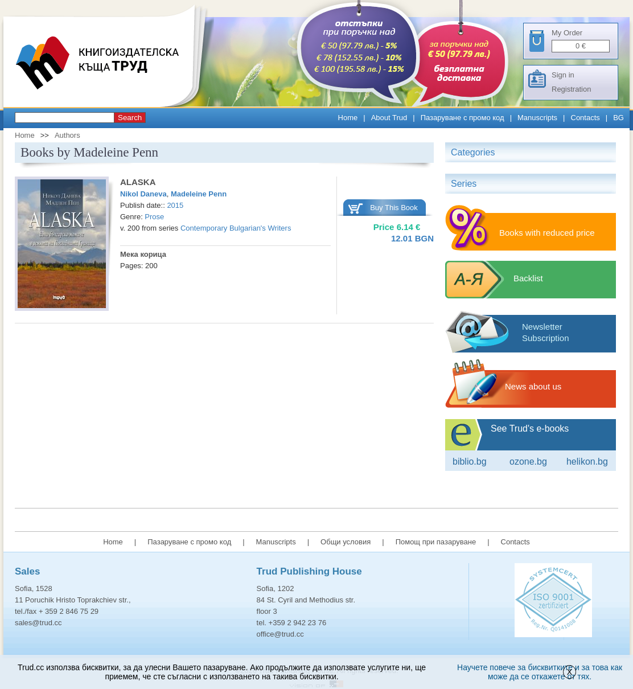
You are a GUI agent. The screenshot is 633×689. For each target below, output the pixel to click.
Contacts (585, 117)
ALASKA (138, 182)
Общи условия (345, 542)
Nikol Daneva (143, 194)
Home (348, 117)
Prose (154, 216)
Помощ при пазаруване (436, 542)
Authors (67, 135)
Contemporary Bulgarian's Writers (235, 228)
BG (618, 117)
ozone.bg (528, 461)
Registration (571, 89)
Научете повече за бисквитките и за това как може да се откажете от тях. (539, 672)
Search (130, 117)
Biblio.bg (470, 461)
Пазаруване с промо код (462, 117)
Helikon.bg (587, 461)
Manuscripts (537, 117)
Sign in (563, 75)
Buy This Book (394, 207)
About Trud (389, 117)
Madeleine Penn (199, 194)
